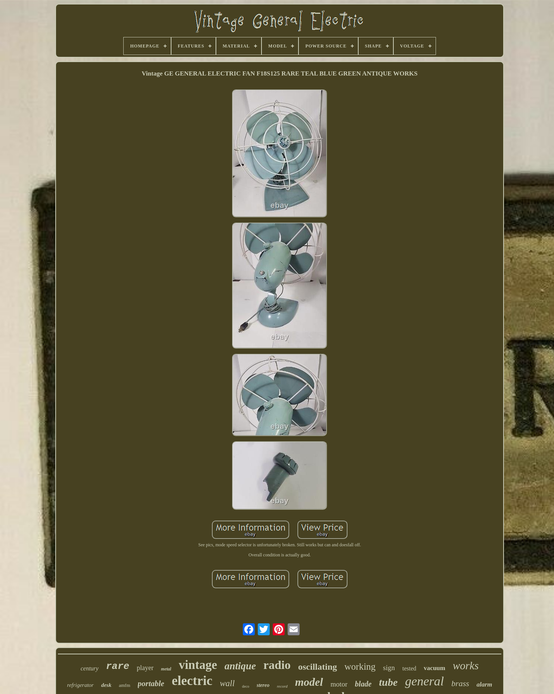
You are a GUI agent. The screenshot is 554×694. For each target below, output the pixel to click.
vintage (198, 665)
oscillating (317, 667)
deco (245, 686)
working (359, 666)
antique (240, 666)
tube (388, 682)
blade (363, 684)
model (309, 682)
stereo (263, 685)
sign (389, 668)
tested (409, 668)
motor (339, 684)
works (466, 666)
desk (106, 685)
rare (117, 666)
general (424, 681)
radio (277, 665)
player (145, 668)
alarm (484, 684)
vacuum (434, 668)
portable (151, 683)
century (90, 668)
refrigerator (80, 685)
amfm (124, 685)
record (282, 686)
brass (460, 683)
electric (192, 680)
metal (166, 669)
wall (227, 683)
